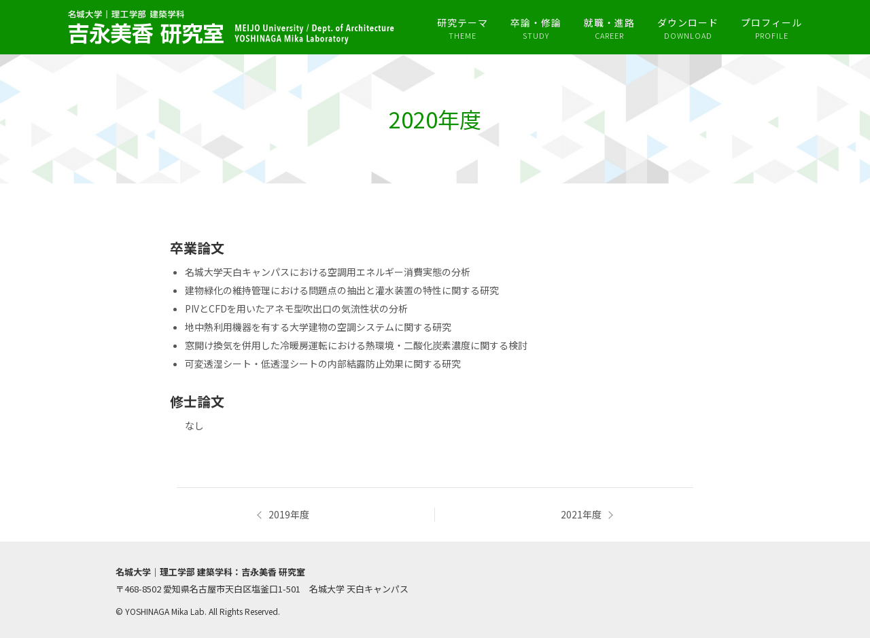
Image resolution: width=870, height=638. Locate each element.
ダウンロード (687, 28)
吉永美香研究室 (231, 27)
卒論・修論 (535, 28)
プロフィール (771, 28)
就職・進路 (609, 28)
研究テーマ (462, 28)
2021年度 (581, 514)
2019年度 (288, 514)
